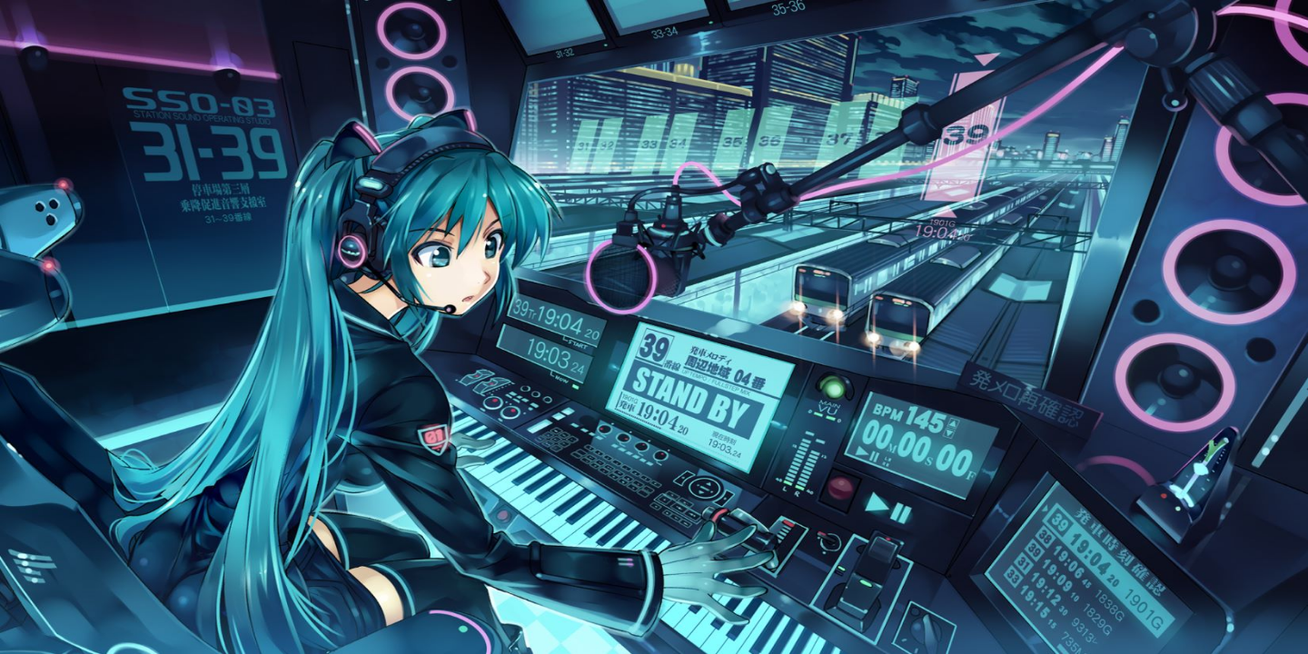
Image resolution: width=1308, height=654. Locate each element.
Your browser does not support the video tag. (654, 327)
